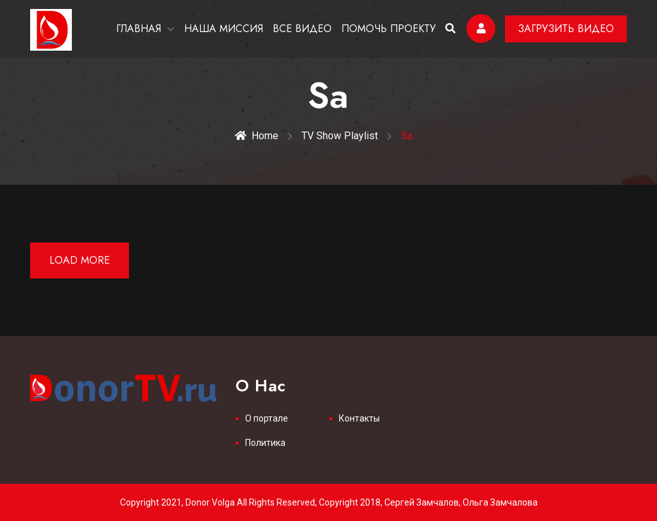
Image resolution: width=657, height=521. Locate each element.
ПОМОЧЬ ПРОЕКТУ (388, 28)
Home (256, 136)
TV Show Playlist (340, 136)
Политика (265, 443)
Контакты (359, 418)
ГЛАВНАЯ (138, 28)
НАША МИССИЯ (223, 28)
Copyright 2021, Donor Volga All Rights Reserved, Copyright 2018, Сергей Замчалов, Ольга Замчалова (329, 502)
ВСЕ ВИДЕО (302, 28)
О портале (266, 418)
